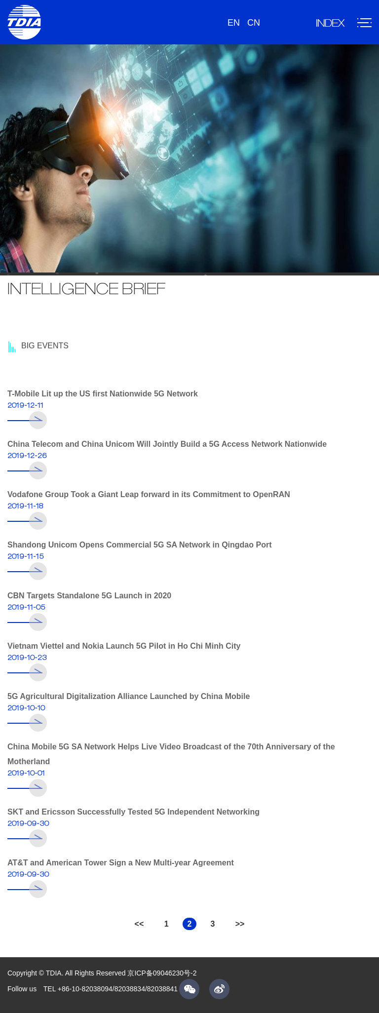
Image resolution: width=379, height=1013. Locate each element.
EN (233, 23)
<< (139, 924)
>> (240, 924)
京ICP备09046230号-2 (161, 973)
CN (253, 23)
